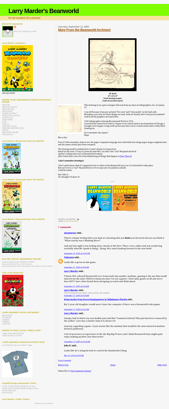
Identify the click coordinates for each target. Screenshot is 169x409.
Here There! (125, 156)
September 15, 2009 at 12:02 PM (77, 253)
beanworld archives (71, 221)
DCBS (4, 122)
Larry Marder (71, 271)
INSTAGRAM (7, 315)
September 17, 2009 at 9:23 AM (76, 309)
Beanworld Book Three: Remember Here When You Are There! (27, 266)
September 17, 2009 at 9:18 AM (76, 286)
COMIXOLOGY (7, 118)
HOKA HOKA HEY (9, 391)
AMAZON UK (7, 111)
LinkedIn (6, 320)
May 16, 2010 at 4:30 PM (74, 356)
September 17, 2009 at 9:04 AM (76, 267)
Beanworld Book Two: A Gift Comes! (17, 264)
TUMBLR (5, 322)
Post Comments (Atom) (80, 371)
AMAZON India (8, 109)
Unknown (69, 257)
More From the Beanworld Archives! (84, 30)
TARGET (5, 130)
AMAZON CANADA (9, 107)
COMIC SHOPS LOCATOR (12, 336)
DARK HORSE (7, 120)
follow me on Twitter (44, 403)
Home (113, 365)
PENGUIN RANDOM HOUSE (13, 128)
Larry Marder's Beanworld (43, 10)
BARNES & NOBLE (9, 113)
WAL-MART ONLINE (10, 132)
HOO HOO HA (7, 393)
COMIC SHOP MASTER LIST (13, 334)
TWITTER (6, 324)
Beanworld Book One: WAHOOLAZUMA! (18, 262)
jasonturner (70, 233)
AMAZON (6, 105)
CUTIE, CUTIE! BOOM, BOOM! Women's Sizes (20, 388)
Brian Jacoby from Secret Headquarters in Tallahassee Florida (95, 299)
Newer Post (63, 365)
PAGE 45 (5, 124)
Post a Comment (64, 360)
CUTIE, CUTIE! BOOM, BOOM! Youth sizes (19, 386)
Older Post (162, 365)
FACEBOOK (6, 318)
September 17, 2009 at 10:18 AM (77, 342)
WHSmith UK (7, 134)
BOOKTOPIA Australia (11, 115)
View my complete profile (25, 31)
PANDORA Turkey (9, 126)
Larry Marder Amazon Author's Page (17, 345)
